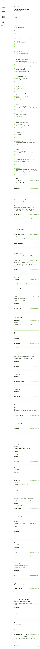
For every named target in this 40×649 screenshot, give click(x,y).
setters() (16, 151)
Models (3, 11)
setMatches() (17, 144)
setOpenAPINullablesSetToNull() (20, 174)
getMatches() (17, 96)
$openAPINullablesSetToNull (20, 74)
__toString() (17, 88)
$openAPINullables (18, 71)
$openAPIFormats (18, 64)
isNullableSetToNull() (19, 113)
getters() (16, 106)
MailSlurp (3, 8)
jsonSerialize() (17, 116)
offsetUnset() (17, 134)
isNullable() (17, 109)
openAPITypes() (18, 141)
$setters (16, 81)
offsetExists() (17, 124)
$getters (16, 61)
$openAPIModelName (18, 68)
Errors (3, 22)
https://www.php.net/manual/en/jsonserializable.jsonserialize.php (26, 405)
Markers (3, 23)
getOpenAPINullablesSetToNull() (20, 164)
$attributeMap (17, 53)
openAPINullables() (18, 161)
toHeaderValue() (18, 154)
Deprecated (3, 21)
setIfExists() (17, 168)
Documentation (4, 1)
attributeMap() (17, 91)
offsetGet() (17, 127)
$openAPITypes (17, 78)
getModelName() (18, 99)
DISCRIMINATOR (18, 51)
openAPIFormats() (18, 137)
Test (3, 12)
